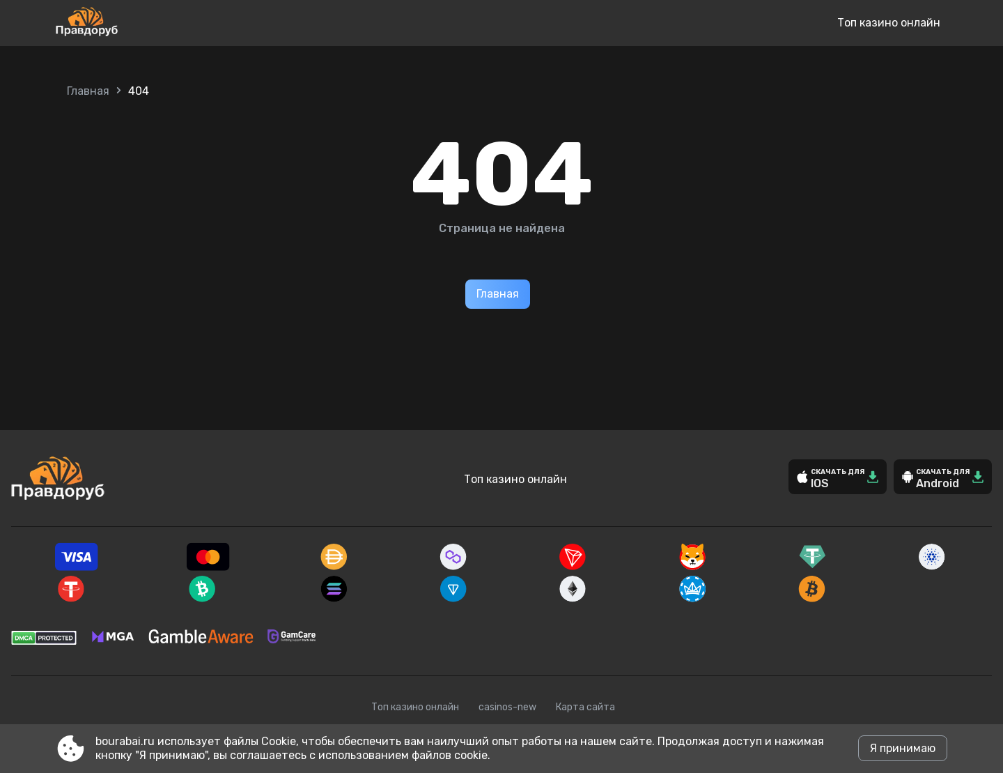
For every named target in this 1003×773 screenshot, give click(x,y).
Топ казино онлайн (888, 22)
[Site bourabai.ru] (133, 23)
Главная (88, 91)
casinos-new (507, 707)
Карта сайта (585, 707)
